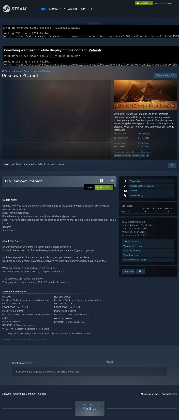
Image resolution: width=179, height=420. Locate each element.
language (168, 3)
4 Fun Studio (144, 147)
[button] (103, 191)
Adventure (119, 159)
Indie (128, 159)
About (72, 9)
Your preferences (169, 398)
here (64, 375)
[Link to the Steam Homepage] (17, 11)
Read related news (132, 254)
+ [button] (147, 159)
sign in (157, 3)
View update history (132, 250)
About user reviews (150, 398)
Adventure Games (22, 75)
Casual (136, 159)
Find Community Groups (134, 263)
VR (143, 159)
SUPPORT (86, 9)
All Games (6, 75)
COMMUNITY (57, 9)
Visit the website (132, 245)
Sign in (6, 168)
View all (109, 366)
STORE (42, 9)
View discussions (131, 259)
